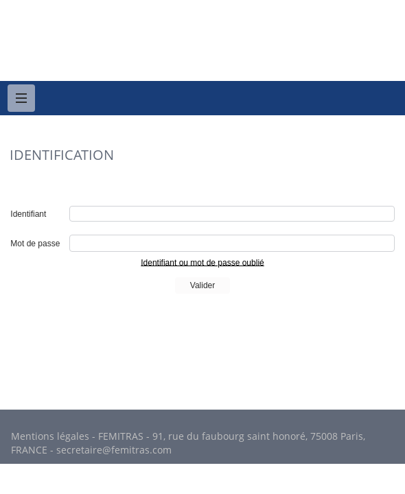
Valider (202, 285)
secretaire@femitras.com (114, 449)
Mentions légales (50, 436)
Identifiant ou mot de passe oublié (202, 262)
